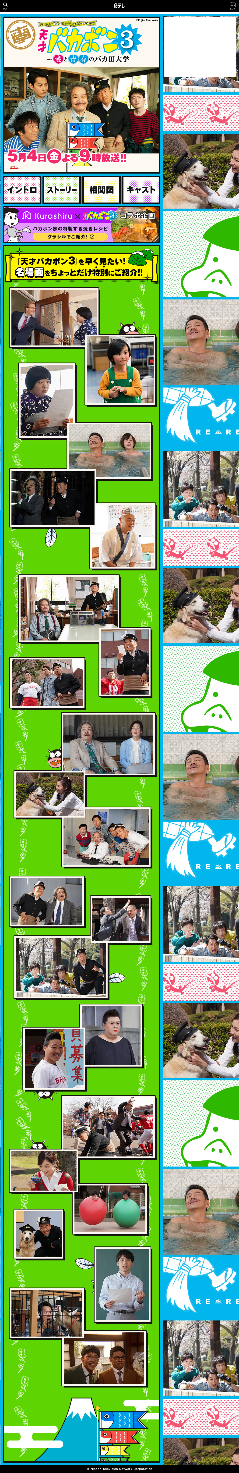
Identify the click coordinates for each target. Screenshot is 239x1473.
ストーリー (61, 190)
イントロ (22, 190)
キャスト (141, 190)
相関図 (101, 190)
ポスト (14, 167)
